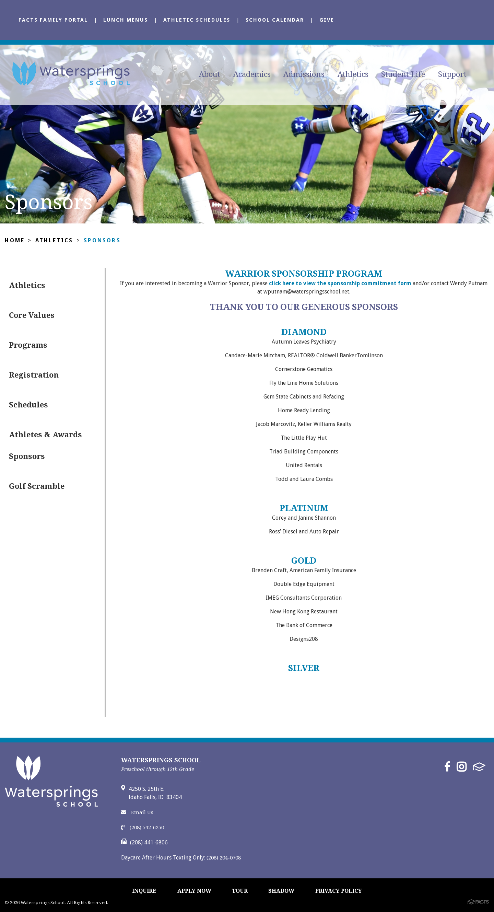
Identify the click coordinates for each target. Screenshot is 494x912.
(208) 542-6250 (142, 827)
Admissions (304, 74)
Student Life (403, 74)
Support (452, 74)
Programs (28, 345)
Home (15, 240)
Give (326, 20)
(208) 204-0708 (224, 858)
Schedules (28, 405)
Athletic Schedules (196, 20)
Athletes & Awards (45, 434)
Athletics (353, 74)
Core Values (32, 315)
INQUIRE (144, 891)
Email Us (137, 812)
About (209, 74)
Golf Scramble (36, 486)
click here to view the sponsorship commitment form (339, 283)
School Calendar (275, 20)
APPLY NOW (194, 891)
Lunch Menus (125, 20)
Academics (252, 74)
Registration (34, 375)
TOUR (240, 891)
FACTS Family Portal (53, 20)
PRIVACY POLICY (338, 891)
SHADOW (281, 891)
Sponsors (102, 240)
